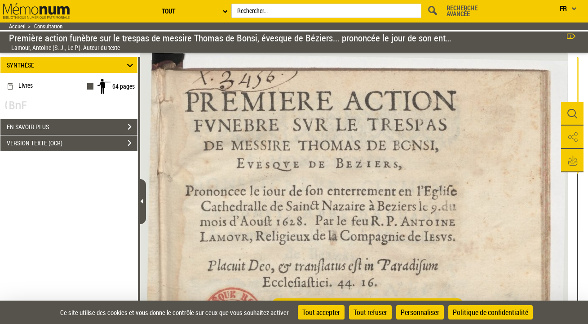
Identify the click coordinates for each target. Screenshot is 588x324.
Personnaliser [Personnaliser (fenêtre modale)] (420, 312)
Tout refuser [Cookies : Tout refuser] (370, 312)
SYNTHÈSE (71, 65)
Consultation (48, 26)
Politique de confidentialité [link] (490, 312)
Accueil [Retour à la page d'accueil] (17, 26)
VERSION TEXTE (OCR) (72, 143)
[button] (572, 114)
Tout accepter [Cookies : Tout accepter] (321, 312)
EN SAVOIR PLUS (72, 127)
